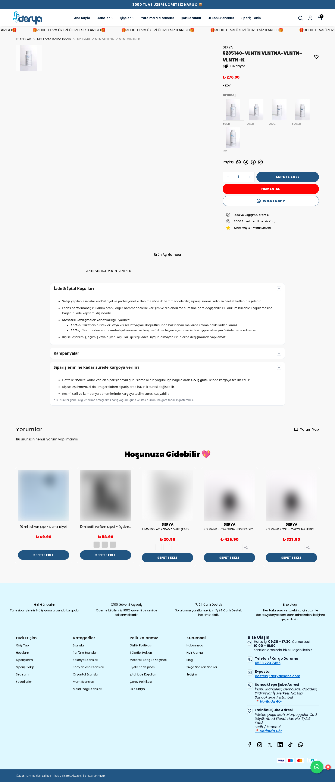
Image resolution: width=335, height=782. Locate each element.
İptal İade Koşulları (143, 674)
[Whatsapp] (300, 744)
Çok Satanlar (191, 18)
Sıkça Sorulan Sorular (202, 667)
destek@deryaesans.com (277, 676)
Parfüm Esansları (85, 652)
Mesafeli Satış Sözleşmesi (148, 660)
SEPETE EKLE (288, 176)
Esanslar (105, 18)
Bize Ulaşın (137, 689)
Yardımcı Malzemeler (157, 18)
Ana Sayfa (82, 18)
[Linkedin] (280, 744)
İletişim (192, 674)
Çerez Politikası (141, 682)
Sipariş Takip (251, 18)
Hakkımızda (195, 645)
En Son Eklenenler (221, 18)
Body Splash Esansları (88, 667)
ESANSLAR (25, 39)
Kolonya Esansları (85, 660)
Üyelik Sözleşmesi (142, 667)
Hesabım (22, 652)
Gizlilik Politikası (140, 645)
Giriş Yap (22, 645)
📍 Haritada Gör (268, 701)
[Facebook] (249, 744)
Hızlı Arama (195, 652)
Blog (190, 660)
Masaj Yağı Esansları (87, 689)
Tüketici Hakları (141, 652)
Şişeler (127, 18)
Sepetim (22, 674)
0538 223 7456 (268, 663)
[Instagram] (259, 744)
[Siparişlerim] (310, 18)
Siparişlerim (24, 660)
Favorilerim (24, 682)
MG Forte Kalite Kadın (54, 39)
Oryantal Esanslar (86, 674)
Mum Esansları (83, 682)
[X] (269, 744)
